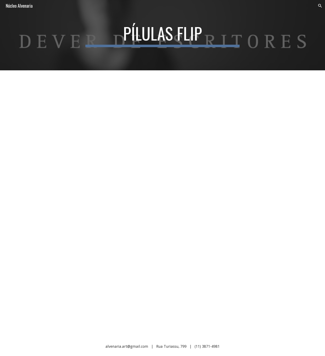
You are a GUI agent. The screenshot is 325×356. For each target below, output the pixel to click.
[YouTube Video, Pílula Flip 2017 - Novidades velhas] (101, 203)
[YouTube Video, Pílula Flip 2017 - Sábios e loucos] (101, 114)
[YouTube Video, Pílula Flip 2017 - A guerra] (101, 292)
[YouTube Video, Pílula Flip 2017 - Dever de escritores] (224, 292)
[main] (162, 35)
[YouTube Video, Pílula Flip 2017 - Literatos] (224, 114)
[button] (320, 6)
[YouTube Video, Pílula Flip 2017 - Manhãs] (224, 203)
